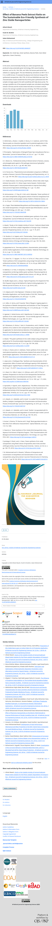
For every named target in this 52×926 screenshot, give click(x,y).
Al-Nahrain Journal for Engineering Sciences (18, 2)
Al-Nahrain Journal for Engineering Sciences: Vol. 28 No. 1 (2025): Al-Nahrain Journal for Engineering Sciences (26, 752)
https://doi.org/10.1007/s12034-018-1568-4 (32, 201)
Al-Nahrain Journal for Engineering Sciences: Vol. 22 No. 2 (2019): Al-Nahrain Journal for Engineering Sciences (25, 731)
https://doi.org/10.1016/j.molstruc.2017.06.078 (17, 221)
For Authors (6, 802)
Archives (11, 7)
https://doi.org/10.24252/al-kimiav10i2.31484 (16, 395)
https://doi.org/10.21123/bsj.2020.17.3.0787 (16, 346)
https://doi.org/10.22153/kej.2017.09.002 (15, 232)
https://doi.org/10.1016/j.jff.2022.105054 (18, 148)
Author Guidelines (8, 827)
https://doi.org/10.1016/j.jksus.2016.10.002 (27, 448)
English (5, 816)
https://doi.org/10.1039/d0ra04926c (17, 265)
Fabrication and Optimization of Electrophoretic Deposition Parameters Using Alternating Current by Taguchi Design (24, 669)
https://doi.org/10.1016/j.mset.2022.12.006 (16, 243)
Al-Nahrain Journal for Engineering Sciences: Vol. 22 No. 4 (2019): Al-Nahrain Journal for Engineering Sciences (27, 717)
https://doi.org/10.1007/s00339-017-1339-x (30, 368)
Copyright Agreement (9, 834)
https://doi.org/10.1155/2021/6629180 (14, 212)
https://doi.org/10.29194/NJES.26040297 (18, 48)
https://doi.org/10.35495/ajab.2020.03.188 (15, 190)
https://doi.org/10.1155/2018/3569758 (14, 299)
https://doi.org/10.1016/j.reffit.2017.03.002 (16, 321)
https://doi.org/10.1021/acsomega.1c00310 (23, 437)
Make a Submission (10, 788)
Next (45, 759)
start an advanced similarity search (21, 762)
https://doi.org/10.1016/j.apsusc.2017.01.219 (20, 277)
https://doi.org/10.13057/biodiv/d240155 (15, 168)
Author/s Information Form (11, 829)
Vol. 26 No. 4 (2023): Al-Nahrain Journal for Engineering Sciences (21, 9)
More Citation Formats (9, 606)
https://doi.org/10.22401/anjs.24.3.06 (14, 288)
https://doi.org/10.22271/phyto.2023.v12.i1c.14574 (33, 176)
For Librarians (7, 805)
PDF (5, 530)
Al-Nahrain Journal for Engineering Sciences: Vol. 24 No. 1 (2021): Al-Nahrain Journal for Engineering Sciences (25, 673)
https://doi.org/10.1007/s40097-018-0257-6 (34, 459)
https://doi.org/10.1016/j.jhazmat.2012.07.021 (17, 417)
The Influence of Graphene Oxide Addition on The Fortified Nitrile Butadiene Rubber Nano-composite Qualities (27, 680)
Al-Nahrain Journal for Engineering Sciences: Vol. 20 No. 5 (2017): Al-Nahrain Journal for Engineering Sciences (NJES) (25, 694)
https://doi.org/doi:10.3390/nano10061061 (16, 381)
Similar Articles (8, 642)
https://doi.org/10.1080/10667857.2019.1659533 (17, 254)
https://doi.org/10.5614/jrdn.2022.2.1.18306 (16, 334)
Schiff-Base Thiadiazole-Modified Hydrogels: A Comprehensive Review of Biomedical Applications (26, 703)
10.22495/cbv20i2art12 (9, 634)
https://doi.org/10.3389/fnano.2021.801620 (16, 310)
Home (4, 7)
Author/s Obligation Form (10, 832)
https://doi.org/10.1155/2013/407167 (14, 406)
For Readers (6, 799)
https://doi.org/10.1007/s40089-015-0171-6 (22, 357)
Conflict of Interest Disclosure (12, 836)
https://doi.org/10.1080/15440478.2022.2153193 (17, 157)
